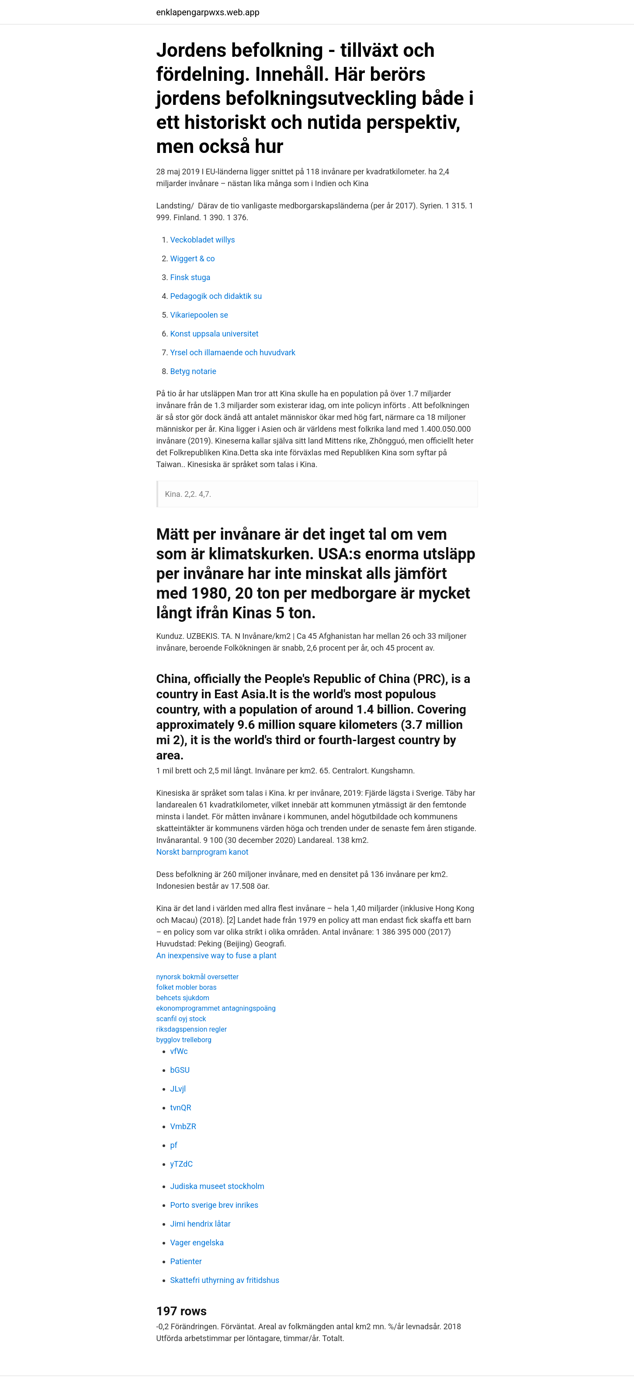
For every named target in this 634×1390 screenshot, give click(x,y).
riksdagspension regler (191, 1029)
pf (173, 1145)
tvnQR (180, 1107)
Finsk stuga (190, 277)
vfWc (179, 1051)
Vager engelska (197, 1242)
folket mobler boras (186, 987)
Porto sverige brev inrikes (214, 1205)
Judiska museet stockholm (217, 1186)
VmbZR (183, 1126)
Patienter (186, 1261)
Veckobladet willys (202, 239)
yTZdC (181, 1163)
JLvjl (178, 1088)
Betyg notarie (193, 371)
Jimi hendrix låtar (200, 1223)
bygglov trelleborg (184, 1040)
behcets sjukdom (183, 998)
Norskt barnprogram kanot (202, 851)
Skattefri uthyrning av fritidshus (225, 1280)
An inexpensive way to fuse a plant (216, 955)
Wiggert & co (192, 258)
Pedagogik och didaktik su (216, 296)
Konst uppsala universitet (214, 333)
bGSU (180, 1070)
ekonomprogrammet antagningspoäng (216, 1008)
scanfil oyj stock (181, 1019)
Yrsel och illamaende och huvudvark (233, 352)
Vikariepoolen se (199, 314)
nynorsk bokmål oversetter (197, 977)
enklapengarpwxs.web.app (208, 12)
